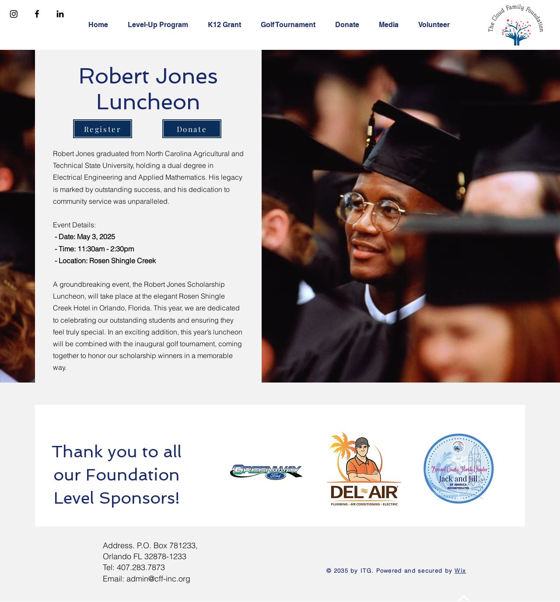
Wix (460, 570)
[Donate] (192, 129)
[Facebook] (37, 14)
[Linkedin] (60, 14)
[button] (161, 25)
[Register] (103, 129)
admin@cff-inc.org (158, 579)
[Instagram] (14, 14)
